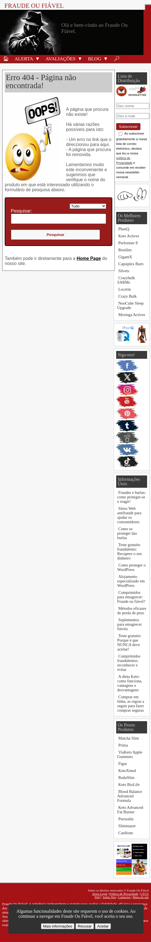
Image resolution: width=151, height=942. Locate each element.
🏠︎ (6, 58)
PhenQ (123, 229)
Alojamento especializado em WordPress (131, 581)
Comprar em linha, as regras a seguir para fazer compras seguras (130, 704)
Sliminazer (127, 826)
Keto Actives (128, 236)
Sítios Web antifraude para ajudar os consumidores (129, 515)
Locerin (124, 289)
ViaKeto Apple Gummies (129, 754)
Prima (123, 745)
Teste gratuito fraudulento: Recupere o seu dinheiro (129, 551)
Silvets (123, 271)
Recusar (85, 926)
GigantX (125, 257)
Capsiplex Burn (130, 264)
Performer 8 (128, 243)
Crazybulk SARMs (126, 280)
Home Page (89, 258)
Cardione (125, 833)
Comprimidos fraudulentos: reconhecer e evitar (128, 663)
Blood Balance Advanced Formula (129, 796)
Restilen (124, 250)
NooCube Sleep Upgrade (130, 305)
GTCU (144, 893)
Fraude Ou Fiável (34, 5)
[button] (37, 58)
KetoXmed (127, 770)
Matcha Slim (128, 738)
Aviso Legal (99, 893)
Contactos (124, 897)
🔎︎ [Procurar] (117, 58)
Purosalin (125, 819)
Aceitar (103, 926)
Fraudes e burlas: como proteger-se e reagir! (131, 497)
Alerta (23, 58)
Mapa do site (141, 897)
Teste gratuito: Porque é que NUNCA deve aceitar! (129, 642)
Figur (122, 763)
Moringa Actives (131, 314)
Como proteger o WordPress (131, 567)
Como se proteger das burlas (127, 533)
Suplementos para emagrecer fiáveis (129, 624)
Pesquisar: (21, 211)
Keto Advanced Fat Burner (130, 809)
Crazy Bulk (127, 296)
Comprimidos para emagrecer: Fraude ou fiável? (131, 597)
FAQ (97, 897)
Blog (94, 58)
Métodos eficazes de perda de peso (131, 610)
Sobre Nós (109, 897)
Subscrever (128, 127)
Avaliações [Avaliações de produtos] (60, 58)
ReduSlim (126, 777)
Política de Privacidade (123, 893)
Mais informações (57, 926)
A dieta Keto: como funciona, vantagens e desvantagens (129, 683)
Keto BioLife (129, 784)
